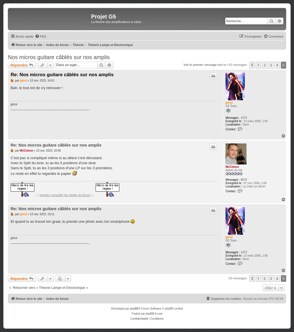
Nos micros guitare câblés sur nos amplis (59, 57)
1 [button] (258, 65)
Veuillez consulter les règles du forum (64, 195)
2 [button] (264, 65)
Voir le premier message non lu (204, 64)
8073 (244, 179)
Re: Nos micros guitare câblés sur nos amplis (62, 74)
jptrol (229, 102)
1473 (244, 117)
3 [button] (271, 65)
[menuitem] (40, 36)
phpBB (134, 308)
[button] (252, 65)
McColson (232, 166)
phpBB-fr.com (154, 313)
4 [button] (277, 65)
